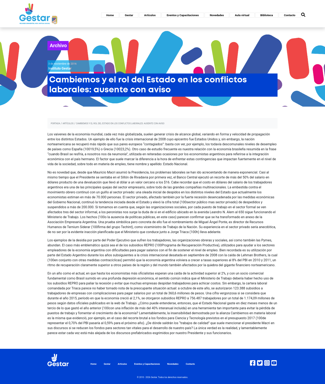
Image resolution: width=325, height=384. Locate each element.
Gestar (129, 15)
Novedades (217, 15)
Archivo (58, 45)
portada (55, 123)
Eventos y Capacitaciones (183, 15)
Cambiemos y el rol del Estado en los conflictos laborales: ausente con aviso (120, 123)
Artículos (150, 15)
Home (110, 15)
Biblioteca (266, 15)
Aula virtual (242, 15)
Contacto (289, 15)
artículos (68, 123)
